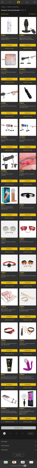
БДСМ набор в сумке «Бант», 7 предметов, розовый (9, 310)
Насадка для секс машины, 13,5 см (8, 106)
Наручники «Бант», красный (27, 242)
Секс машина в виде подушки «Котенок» (7, 73)
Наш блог (18, 455)
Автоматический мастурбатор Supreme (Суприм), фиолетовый (7, 412)
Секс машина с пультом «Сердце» (7, 174)
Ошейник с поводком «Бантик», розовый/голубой (27, 310)
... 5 (22, 433)
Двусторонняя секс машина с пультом (9, 140)
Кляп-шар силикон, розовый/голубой (27, 174)
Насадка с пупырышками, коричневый (8, 208)
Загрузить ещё (18, 428)
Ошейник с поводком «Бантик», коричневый (25, 344)
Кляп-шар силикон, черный (27, 208)
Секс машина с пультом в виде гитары (26, 73)
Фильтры (5, 14)
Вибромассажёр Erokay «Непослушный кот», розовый (26, 378)
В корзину (9, 45)
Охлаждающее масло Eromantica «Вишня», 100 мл (9, 39)
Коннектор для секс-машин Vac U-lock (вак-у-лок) (27, 106)
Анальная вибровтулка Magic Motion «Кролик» (26, 412)
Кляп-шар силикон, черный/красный (9, 276)
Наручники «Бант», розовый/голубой (9, 242)
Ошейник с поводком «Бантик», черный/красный (8, 344)
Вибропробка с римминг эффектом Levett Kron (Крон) (27, 39)
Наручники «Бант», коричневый (24, 276)
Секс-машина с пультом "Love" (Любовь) (26, 140)
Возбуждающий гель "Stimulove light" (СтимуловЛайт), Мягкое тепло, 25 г (8, 378)
